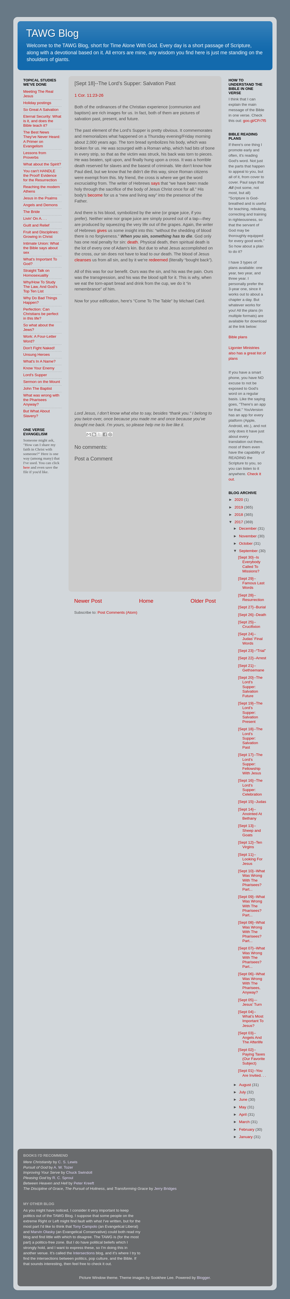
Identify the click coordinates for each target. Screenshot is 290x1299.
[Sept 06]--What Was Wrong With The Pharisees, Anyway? (251, 983)
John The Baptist (37, 388)
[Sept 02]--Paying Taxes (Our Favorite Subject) (251, 1057)
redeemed (158, 260)
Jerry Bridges (165, 1188)
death (132, 242)
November (248, 536)
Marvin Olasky (43, 1232)
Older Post (203, 601)
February (247, 1129)
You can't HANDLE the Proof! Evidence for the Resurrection (40, 175)
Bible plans (238, 337)
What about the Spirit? (42, 164)
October (246, 543)
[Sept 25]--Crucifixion (249, 624)
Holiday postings (37, 103)
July (243, 1092)
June (243, 1099)
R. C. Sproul (62, 1178)
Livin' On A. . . (35, 218)
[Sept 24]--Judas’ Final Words (250, 638)
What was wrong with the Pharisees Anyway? (41, 399)
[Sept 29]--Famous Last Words (251, 583)
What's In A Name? (39, 361)
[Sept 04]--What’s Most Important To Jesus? (251, 1019)
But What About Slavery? (36, 413)
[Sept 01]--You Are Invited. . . (252, 1073)
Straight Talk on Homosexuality (36, 272)
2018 (239, 514)
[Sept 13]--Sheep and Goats (249, 830)
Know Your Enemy (38, 368)
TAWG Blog (52, 33)
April (243, 1114)
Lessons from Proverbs (34, 155)
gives (102, 230)
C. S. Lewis (67, 1162)
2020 (239, 499)
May (243, 1107)
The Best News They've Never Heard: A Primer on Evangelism (41, 139)
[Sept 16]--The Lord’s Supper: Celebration (250, 787)
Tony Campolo (85, 1226)
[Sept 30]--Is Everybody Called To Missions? (249, 564)
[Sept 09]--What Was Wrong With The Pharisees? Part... (251, 906)
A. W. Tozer (63, 1167)
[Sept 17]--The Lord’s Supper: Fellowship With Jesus (250, 764)
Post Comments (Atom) (117, 612)
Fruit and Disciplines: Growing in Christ (41, 234)
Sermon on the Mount (41, 382)
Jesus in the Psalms (40, 198)
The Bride (31, 212)
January (246, 1137)
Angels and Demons (40, 205)
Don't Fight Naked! (39, 348)
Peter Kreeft (84, 1183)
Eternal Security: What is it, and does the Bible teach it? (42, 121)
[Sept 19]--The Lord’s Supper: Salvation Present (250, 712)
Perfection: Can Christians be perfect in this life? (40, 313)
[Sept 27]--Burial (252, 607)
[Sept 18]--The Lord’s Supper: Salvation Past (250, 738)
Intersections (84, 1253)
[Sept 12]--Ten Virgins (250, 844)
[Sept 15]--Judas (252, 802)
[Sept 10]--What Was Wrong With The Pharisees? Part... (251, 880)
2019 (239, 507)
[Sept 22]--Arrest (252, 658)
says (155, 183)
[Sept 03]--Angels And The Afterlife (250, 1037)
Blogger (203, 1278)
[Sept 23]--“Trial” (252, 651)
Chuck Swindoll (79, 1172)
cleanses (82, 260)
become (95, 195)
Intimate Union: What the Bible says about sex (41, 248)
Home (146, 601)
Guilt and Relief (36, 225)
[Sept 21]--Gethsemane (251, 667)
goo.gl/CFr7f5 (254, 121)
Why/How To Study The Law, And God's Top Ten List (40, 286)
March (245, 1122)
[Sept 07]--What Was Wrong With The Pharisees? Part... (251, 957)
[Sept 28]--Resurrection (251, 597)
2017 (239, 522)
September (249, 551)
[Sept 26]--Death (252, 615)
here (27, 467)
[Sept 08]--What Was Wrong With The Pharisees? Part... (251, 931)
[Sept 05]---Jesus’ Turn (250, 1002)
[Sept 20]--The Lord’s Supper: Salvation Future (250, 686)
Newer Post (88, 601)
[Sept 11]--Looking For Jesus (250, 859)
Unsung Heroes (36, 354)
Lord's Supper (35, 375)
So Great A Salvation (41, 109)
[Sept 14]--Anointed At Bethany (250, 813)
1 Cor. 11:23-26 (88, 95)
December (248, 528)
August (245, 1085)
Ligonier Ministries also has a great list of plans (247, 353)
